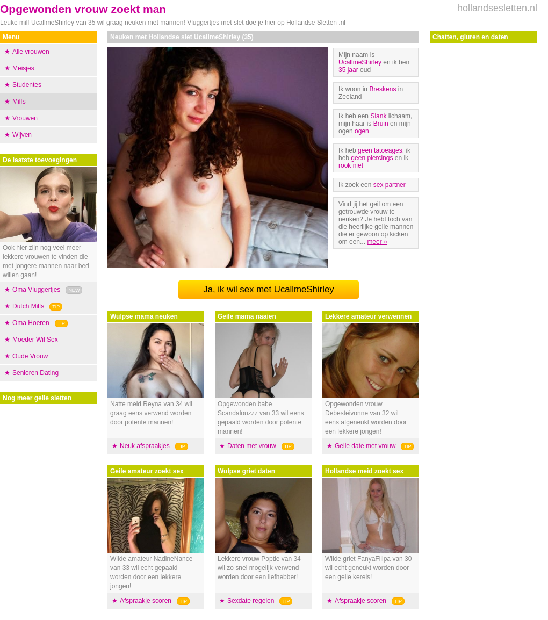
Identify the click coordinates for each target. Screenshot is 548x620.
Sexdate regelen (250, 600)
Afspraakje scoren (145, 600)
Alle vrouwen (30, 51)
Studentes (26, 85)
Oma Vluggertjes (36, 289)
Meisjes (23, 68)
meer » (377, 242)
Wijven (22, 135)
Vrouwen (25, 118)
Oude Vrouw (30, 356)
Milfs (19, 101)
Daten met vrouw (251, 446)
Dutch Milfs (28, 306)
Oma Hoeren (30, 323)
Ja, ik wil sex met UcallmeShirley (268, 289)
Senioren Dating (35, 373)
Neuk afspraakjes (145, 446)
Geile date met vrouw (365, 446)
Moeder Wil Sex (35, 339)
